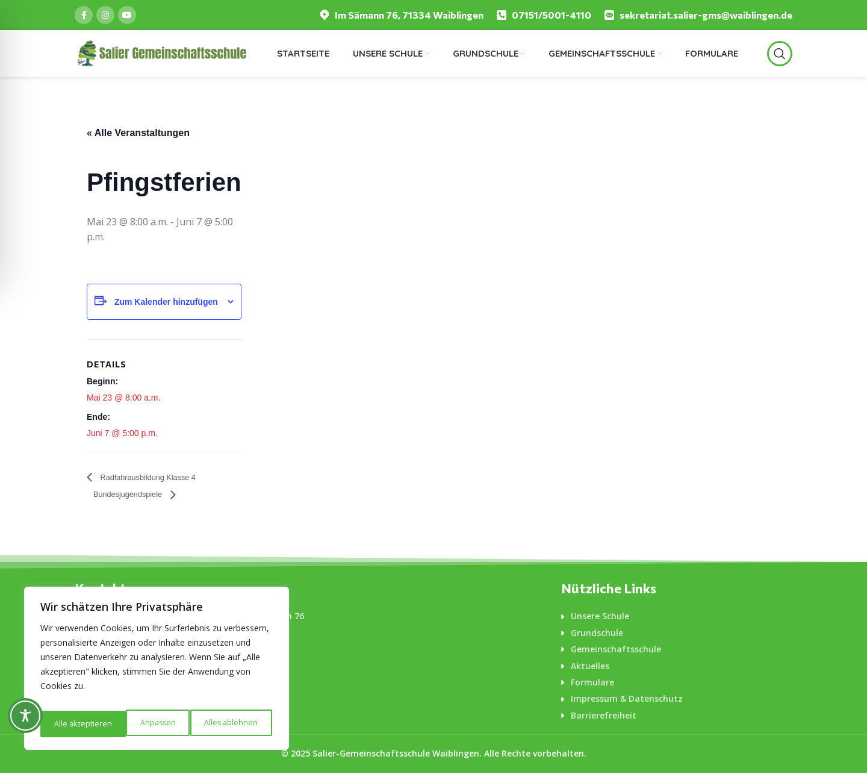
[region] (156, 672)
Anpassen (71, 723)
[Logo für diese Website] (161, 52)
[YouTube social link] (127, 15)
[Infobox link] (401, 15)
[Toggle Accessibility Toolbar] (25, 715)
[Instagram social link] (105, 15)
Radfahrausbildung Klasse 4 (160, 477)
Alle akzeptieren (230, 723)
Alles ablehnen (145, 723)
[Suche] (779, 54)
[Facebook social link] (84, 15)
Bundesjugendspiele (138, 495)
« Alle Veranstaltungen (138, 133)
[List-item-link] (676, 617)
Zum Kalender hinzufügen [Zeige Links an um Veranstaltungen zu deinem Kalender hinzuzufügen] (166, 302)
